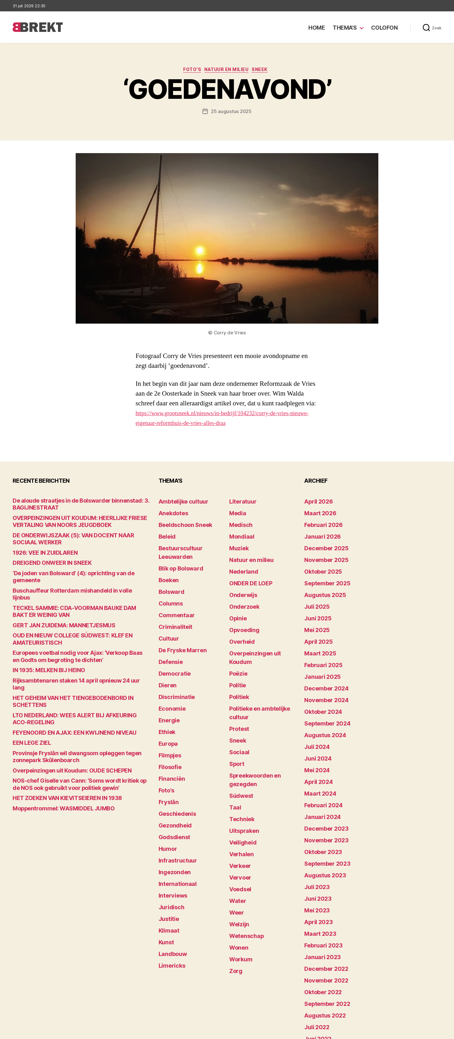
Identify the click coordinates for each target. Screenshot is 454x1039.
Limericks (169, 884)
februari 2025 (319, 639)
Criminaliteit (172, 600)
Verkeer (237, 786)
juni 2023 (315, 835)
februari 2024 (319, 756)
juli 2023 (314, 825)
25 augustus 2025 (231, 113)
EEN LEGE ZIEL (28, 685)
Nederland (240, 561)
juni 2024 (315, 717)
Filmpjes (168, 707)
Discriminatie (174, 658)
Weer (235, 825)
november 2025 (321, 551)
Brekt (36, 1031)
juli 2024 (314, 707)
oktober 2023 (319, 795)
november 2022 (321, 903)
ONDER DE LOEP (247, 570)
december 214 (320, 1001)
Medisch (238, 521)
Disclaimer (380, 1031)
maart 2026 (317, 512)
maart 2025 (316, 629)
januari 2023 (318, 884)
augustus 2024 (321, 698)
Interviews (170, 825)
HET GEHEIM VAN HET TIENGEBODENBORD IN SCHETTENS (75, 656)
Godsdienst (171, 776)
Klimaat (167, 854)
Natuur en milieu (228, 71)
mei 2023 (314, 844)
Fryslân (167, 746)
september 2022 (322, 923)
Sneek (267, 71)
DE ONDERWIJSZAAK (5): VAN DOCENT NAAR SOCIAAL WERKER (81, 535)
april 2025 (315, 619)
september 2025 (322, 570)
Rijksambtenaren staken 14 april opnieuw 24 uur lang (69, 646)
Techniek (239, 746)
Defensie (169, 629)
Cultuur (167, 609)
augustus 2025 (321, 580)
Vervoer (237, 795)
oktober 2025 (319, 561)
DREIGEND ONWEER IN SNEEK (44, 554)
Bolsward (169, 570)
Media (236, 512)
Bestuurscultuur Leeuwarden (191, 541)
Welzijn (237, 835)
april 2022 (315, 972)
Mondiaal (239, 531)
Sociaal (237, 698)
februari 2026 (319, 521)
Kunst (165, 864)
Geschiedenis (174, 756)
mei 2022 (314, 962)
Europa (166, 698)
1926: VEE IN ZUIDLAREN (39, 544)
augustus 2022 (321, 932)
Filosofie (168, 717)
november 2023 (321, 786)
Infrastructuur (174, 795)
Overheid (239, 619)
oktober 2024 (319, 678)
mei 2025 (314, 609)
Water (236, 815)
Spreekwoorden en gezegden (261, 717)
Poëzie (236, 639)
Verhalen (239, 776)
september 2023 (322, 805)
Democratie (172, 639)
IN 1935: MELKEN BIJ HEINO (41, 636)
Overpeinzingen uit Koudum (259, 629)
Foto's (188, 71)
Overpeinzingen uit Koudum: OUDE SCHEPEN (60, 711)
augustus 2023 (321, 815)
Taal (234, 737)
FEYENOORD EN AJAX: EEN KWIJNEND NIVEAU (61, 675)
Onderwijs (240, 580)
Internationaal (174, 815)
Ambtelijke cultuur (179, 502)
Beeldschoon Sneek (180, 521)
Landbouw (170, 874)
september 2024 (322, 688)
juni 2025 (315, 600)
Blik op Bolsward (177, 551)
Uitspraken (241, 756)
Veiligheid (239, 766)
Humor (166, 786)
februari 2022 (319, 991)
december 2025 (322, 541)
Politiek (237, 658)
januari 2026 (318, 531)
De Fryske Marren (178, 619)
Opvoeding (241, 609)
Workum (238, 864)
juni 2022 (315, 952)
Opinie (236, 600)
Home (316, 27)
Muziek (237, 541)
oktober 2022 (319, 913)
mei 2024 (314, 727)
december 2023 (322, 776)
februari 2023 (319, 874)
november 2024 (322, 668)
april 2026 (315, 502)
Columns (168, 580)
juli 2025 (314, 590)
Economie (170, 668)
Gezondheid (172, 766)
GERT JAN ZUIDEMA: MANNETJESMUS (53, 600)
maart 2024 (317, 746)
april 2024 (315, 737)
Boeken (167, 561)
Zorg (234, 874)
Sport (235, 707)
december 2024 (322, 658)
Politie (236, 649)
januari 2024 (318, 766)
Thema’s (345, 27)
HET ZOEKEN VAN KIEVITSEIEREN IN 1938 (56, 737)
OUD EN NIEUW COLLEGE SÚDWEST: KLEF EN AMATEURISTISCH (81, 610)
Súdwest (239, 727)
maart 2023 (316, 864)
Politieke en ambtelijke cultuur (262, 668)
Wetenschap (243, 844)
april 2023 (315, 854)
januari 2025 (318, 649)
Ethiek (165, 688)
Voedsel (238, 805)
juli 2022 (314, 942)
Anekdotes (171, 512)
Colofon (384, 27)
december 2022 (322, 893)
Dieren (166, 649)
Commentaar (173, 590)
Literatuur (240, 502)
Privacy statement (421, 1031)
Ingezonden (171, 805)
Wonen (237, 854)
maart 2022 (316, 981)
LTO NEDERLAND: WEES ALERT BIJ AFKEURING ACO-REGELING (80, 665)
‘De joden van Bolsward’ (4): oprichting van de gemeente (73, 564)
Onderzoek (241, 590)
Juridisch (169, 835)
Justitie (167, 844)
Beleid (165, 531)
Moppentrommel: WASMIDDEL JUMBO (54, 747)
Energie (167, 678)
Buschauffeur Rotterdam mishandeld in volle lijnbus (69, 574)
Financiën (169, 727)
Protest (237, 678)
